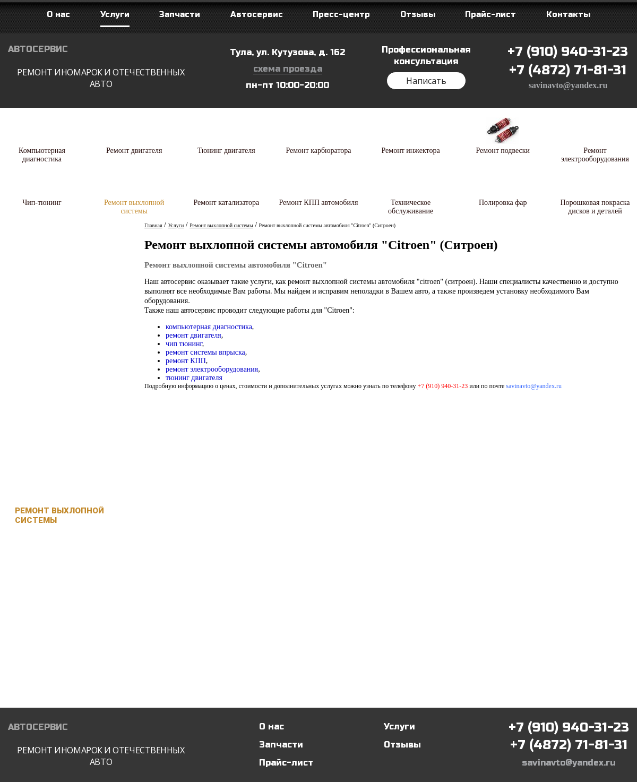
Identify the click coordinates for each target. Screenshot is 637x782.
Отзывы (402, 745)
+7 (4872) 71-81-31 (567, 70)
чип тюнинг (184, 344)
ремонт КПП (186, 361)
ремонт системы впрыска (205, 352)
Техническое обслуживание (49, 619)
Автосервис (101, 67)
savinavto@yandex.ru (568, 85)
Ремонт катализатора (65, 550)
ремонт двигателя (193, 335)
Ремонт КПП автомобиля (43, 584)
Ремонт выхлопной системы (59, 515)
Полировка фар (50, 653)
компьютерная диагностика (209, 327)
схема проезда (287, 69)
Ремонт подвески (56, 411)
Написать (426, 81)
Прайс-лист (286, 763)
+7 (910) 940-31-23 (567, 51)
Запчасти (281, 745)
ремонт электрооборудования (212, 369)
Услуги (399, 726)
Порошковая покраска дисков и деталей (66, 688)
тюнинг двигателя (194, 378)
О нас (271, 726)
